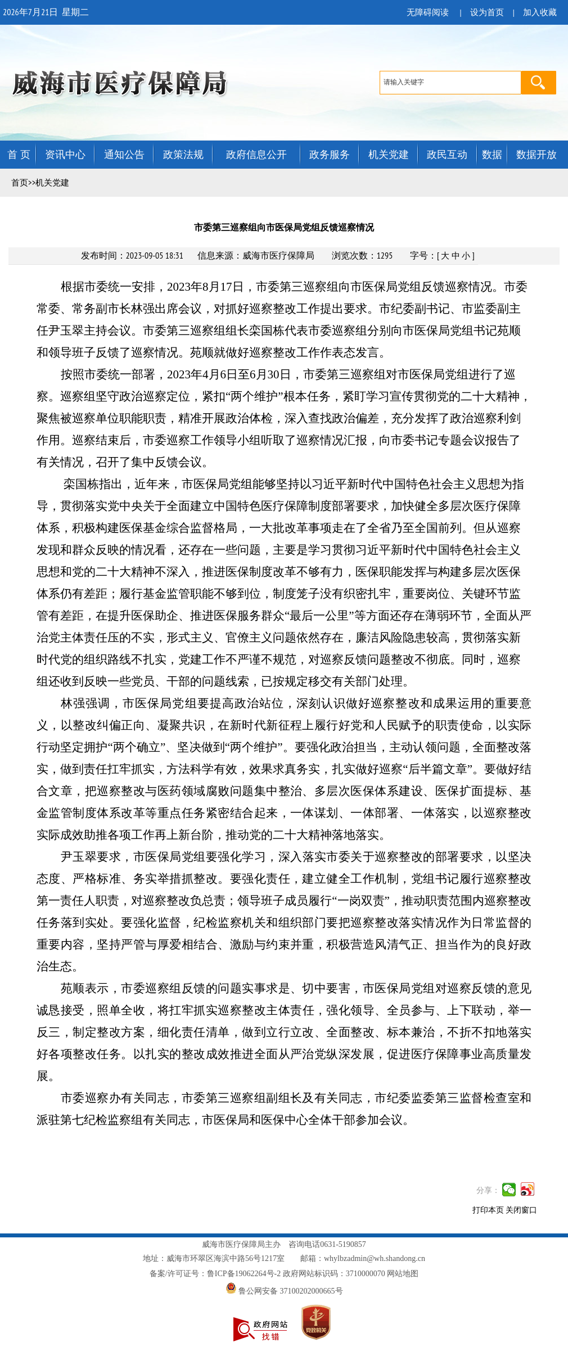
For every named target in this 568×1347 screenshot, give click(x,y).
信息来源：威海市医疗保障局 (255, 255)
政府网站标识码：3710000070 (334, 1273)
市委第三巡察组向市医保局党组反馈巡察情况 (284, 227)
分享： (488, 1190)
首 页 (18, 154)
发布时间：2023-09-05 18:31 (132, 255)
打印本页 (488, 1210)
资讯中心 (65, 154)
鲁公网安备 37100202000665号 (284, 1291)
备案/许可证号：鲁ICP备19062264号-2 (215, 1273)
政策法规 (183, 154)
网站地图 (402, 1273)
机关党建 (388, 154)
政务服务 (329, 154)
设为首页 (487, 12)
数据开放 (536, 154)
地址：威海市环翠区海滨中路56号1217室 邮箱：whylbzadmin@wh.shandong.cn (284, 1258)
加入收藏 (540, 12)
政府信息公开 (256, 154)
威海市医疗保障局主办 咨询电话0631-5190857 (284, 1244)
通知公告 (124, 154)
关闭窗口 (521, 1210)
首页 (19, 182)
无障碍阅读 (428, 12)
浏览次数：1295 (362, 255)
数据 (492, 154)
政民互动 (447, 154)
